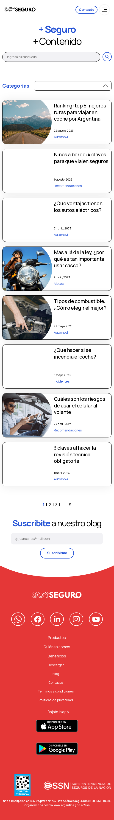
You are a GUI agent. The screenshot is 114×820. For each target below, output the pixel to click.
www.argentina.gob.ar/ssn (72, 805)
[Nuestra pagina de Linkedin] (57, 619)
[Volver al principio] (57, 595)
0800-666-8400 (99, 801)
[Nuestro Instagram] (76, 619)
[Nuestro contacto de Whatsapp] (18, 619)
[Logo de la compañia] (20, 10)
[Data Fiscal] (22, 786)
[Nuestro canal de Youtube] (96, 619)
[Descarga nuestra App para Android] (57, 751)
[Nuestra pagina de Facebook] (37, 619)
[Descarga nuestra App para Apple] (57, 728)
